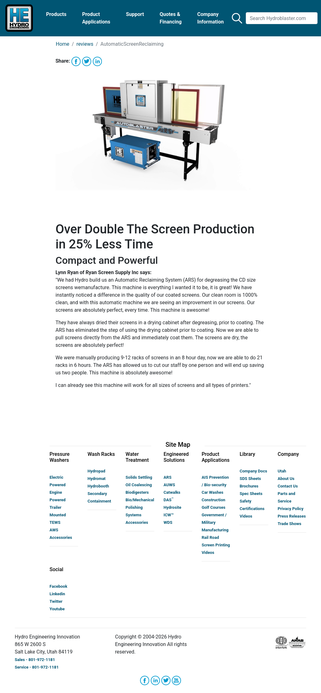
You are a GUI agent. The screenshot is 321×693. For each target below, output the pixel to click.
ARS (167, 477)
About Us (286, 478)
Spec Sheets (250, 493)
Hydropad (96, 471)
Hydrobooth (98, 486)
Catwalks (172, 492)
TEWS (55, 522)
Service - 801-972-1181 (37, 667)
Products (56, 14)
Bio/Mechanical (140, 500)
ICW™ (169, 515)
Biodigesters (137, 492)
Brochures (248, 486)
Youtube (57, 609)
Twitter (56, 601)
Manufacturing (215, 530)
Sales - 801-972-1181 (35, 659)
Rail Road (210, 537)
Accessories (61, 537)
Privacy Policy (290, 508)
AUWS (169, 484)
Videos (208, 552)
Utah (282, 471)
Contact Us (288, 486)
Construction (213, 500)
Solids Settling (139, 477)
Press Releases (292, 516)
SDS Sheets (250, 478)
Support (135, 14)
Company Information (210, 18)
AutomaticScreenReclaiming (132, 44)
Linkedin (57, 593)
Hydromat (96, 478)
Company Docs (253, 471)
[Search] (282, 18)
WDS (168, 522)
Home (62, 44)
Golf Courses (213, 507)
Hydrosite (172, 507)
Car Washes (212, 492)
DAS (168, 500)
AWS (54, 530)
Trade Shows (290, 523)
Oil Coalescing (139, 484)
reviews (84, 44)
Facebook (58, 586)
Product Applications (96, 18)
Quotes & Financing (171, 18)
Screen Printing (216, 545)
